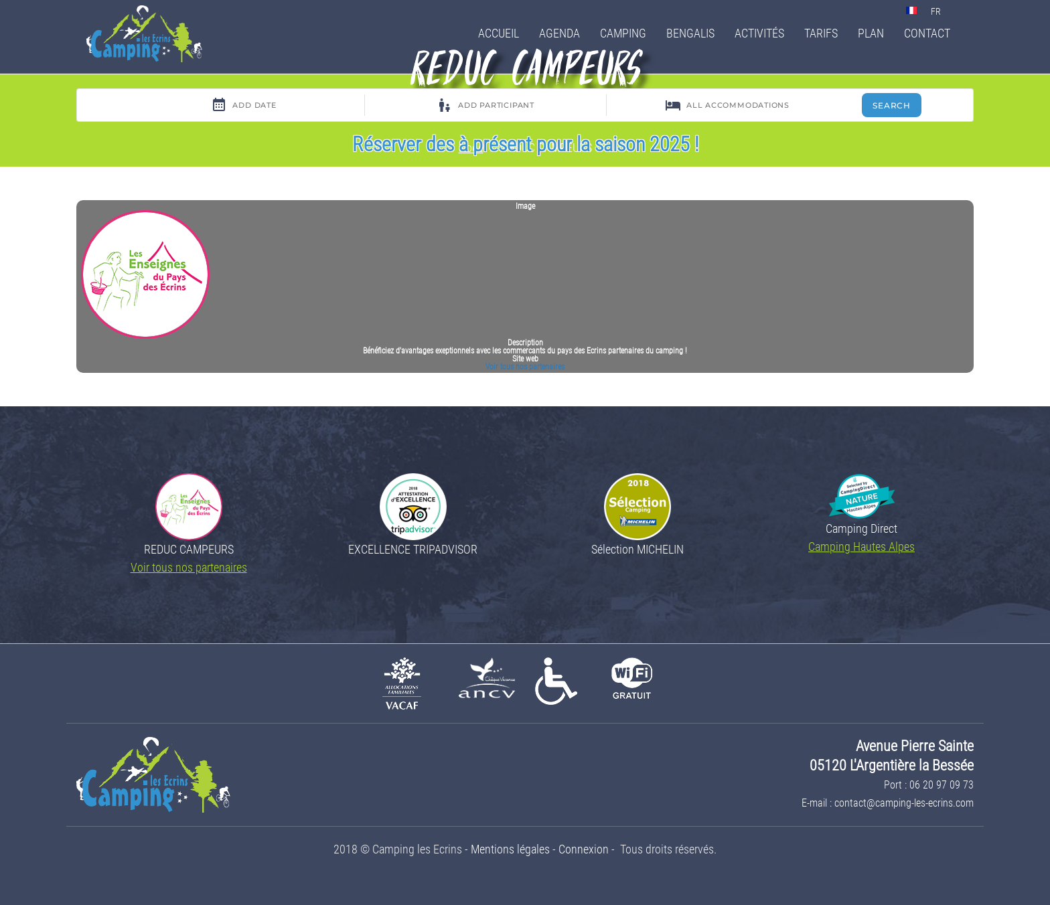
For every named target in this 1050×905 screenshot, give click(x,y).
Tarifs (821, 33)
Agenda (559, 33)
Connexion (583, 849)
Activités (759, 33)
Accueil (498, 33)
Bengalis (690, 33)
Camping (623, 33)
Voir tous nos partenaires (525, 367)
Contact (927, 33)
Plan (871, 33)
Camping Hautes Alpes (861, 547)
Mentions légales (510, 849)
